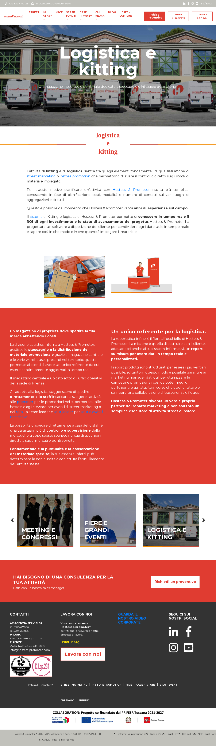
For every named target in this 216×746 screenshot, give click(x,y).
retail (20, 412)
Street (34, 12)
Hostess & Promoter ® (40, 684)
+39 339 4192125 (16, 3)
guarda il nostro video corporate (132, 618)
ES (202, 3)
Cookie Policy (157, 734)
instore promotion (75, 176)
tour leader (63, 412)
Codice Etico (189, 734)
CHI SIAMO (100, 14)
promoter (25, 402)
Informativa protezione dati (133, 734)
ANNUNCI (84, 700)
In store (47, 14)
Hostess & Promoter (131, 190)
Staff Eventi (71, 14)
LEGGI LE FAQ (70, 642)
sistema (36, 217)
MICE (59, 12)
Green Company (125, 14)
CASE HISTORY (86, 14)
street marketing (41, 176)
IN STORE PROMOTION (106, 684)
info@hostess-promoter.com (51, 3)
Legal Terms (173, 734)
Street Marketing (74, 684)
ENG (209, 3)
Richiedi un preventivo (175, 582)
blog (112, 12)
